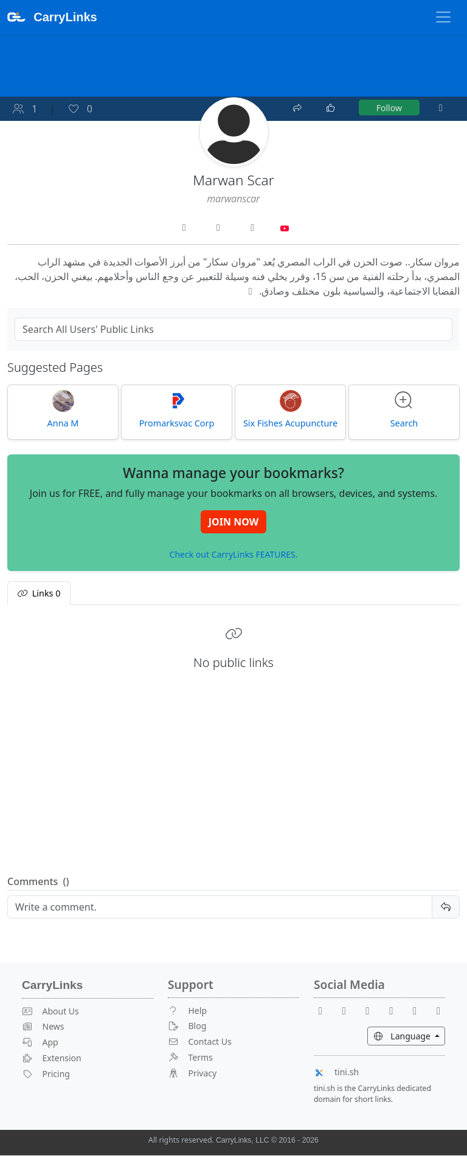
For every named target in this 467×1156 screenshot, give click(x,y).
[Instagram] (419, 1010)
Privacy (192, 1073)
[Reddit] (372, 1010)
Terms (190, 1058)
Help (187, 1010)
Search (404, 409)
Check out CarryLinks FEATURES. (234, 555)
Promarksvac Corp (177, 409)
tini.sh (336, 1072)
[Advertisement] (233, 782)
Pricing (46, 1073)
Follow (389, 108)
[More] (441, 108)
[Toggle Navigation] (443, 17)
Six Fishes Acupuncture (290, 409)
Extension (51, 1058)
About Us (50, 1011)
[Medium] (438, 1010)
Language (409, 1035)
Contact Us (200, 1042)
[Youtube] (349, 1010)
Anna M (63, 409)
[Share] (298, 107)
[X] (395, 1010)
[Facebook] (325, 1010)
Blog (187, 1026)
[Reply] (219, 907)
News (43, 1027)
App (40, 1042)
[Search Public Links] (233, 329)
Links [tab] (39, 593)
